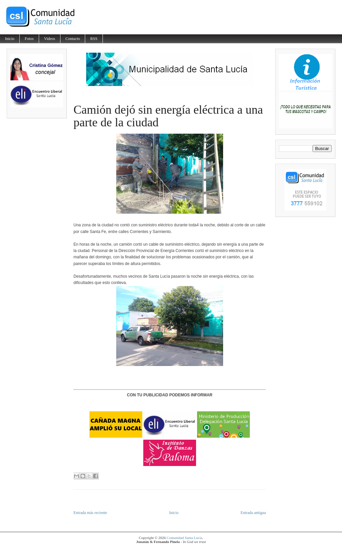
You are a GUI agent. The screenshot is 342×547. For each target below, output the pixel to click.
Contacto (72, 38)
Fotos (29, 38)
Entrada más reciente (90, 512)
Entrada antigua (253, 512)
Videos (49, 38)
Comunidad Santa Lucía (184, 538)
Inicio (9, 38)
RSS (93, 38)
